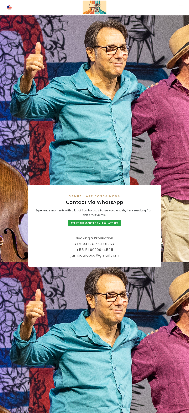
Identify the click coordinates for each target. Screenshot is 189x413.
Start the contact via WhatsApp (94, 223)
